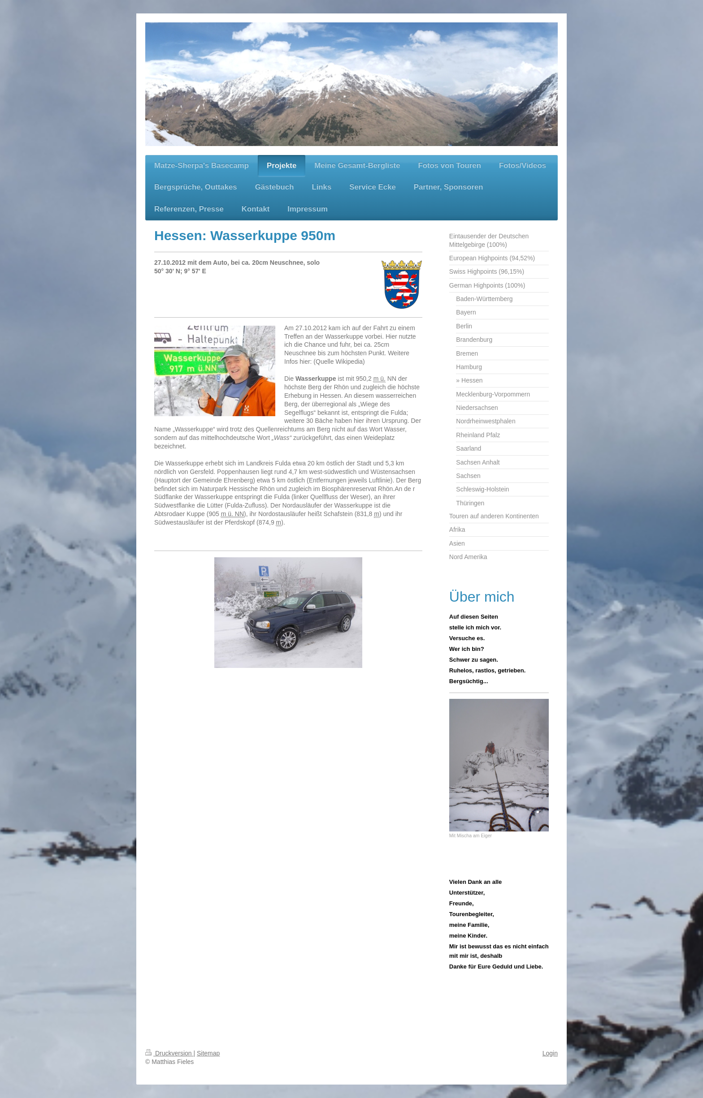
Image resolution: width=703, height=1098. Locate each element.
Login (550, 1053)
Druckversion (169, 1053)
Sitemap (208, 1053)
